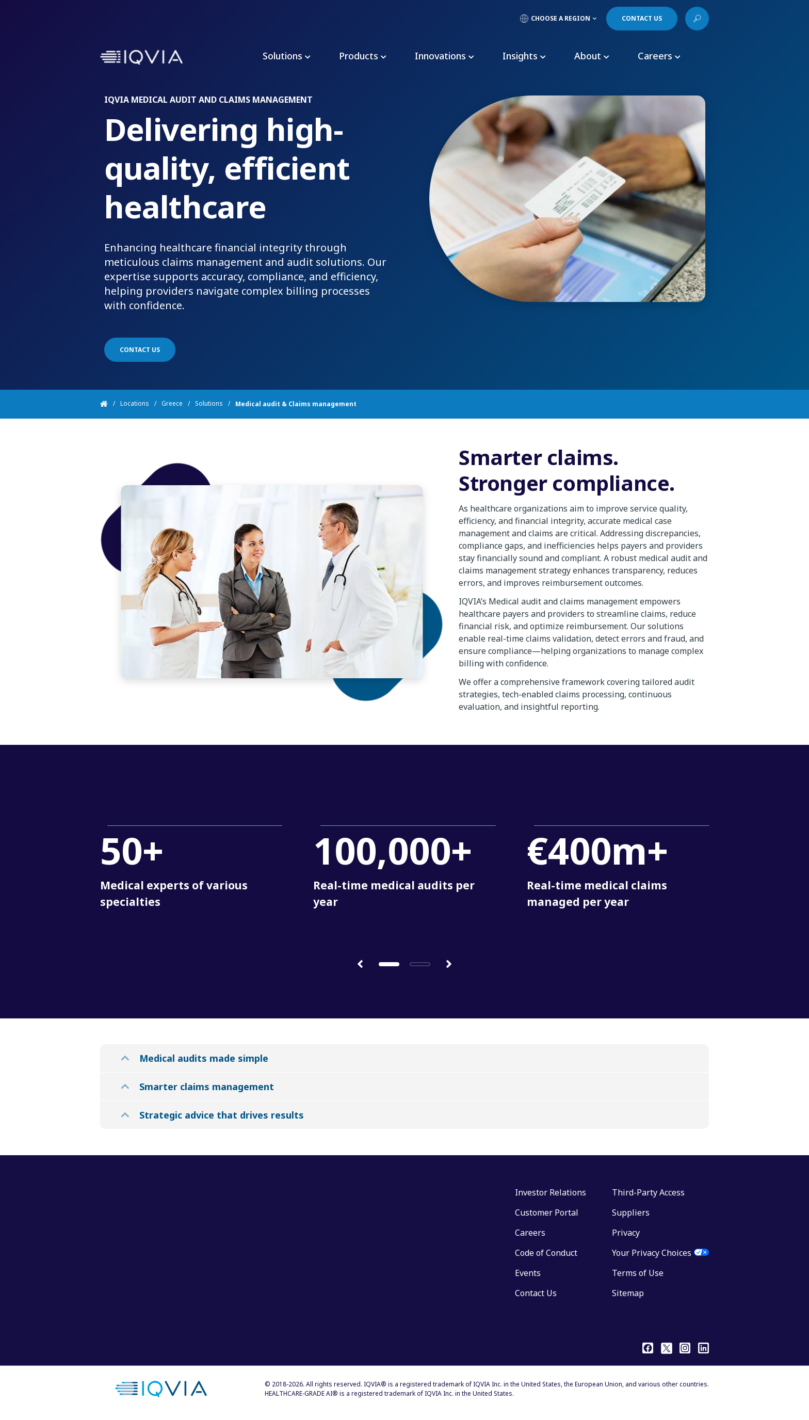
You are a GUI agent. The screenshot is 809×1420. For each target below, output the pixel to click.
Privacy (626, 1232)
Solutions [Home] (209, 404)
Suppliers (631, 1212)
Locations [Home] (134, 404)
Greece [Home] (172, 404)
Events (528, 1273)
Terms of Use (638, 1273)
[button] (360, 963)
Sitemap (628, 1293)
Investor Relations (550, 1192)
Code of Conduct (546, 1252)
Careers (530, 1232)
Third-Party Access (648, 1192)
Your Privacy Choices (651, 1252)
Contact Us (536, 1293)
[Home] (110, 404)
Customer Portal (546, 1212)
